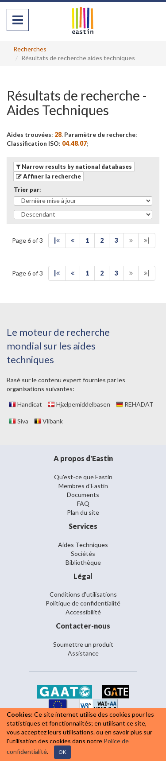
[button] (48, 176)
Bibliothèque (83, 562)
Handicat (25, 404)
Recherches (29, 49)
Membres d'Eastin (83, 485)
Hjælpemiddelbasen (79, 404)
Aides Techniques (83, 544)
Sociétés (83, 553)
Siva (18, 421)
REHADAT (135, 404)
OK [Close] (62, 752)
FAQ (83, 503)
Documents (83, 494)
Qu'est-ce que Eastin (83, 477)
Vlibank (48, 421)
